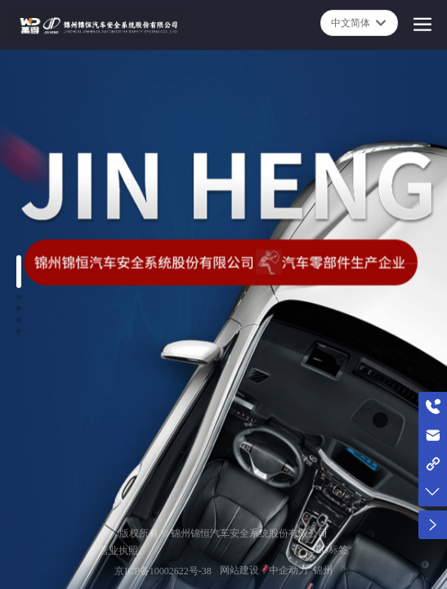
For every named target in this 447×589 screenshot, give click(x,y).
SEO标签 (329, 549)
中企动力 (288, 570)
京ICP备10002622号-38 (163, 571)
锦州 (323, 570)
